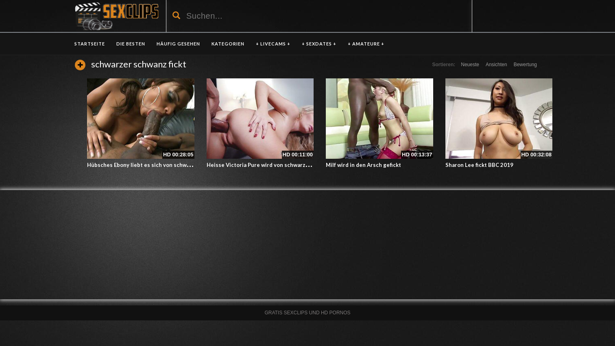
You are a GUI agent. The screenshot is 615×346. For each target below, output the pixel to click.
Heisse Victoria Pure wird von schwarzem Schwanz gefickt (281, 165)
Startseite (89, 43)
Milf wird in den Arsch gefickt (363, 165)
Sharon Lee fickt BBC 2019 (479, 165)
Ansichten (496, 64)
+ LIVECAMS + (273, 43)
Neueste (470, 64)
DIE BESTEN (130, 43)
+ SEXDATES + (319, 43)
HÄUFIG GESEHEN (178, 43)
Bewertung (525, 64)
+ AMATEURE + (366, 43)
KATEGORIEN (228, 43)
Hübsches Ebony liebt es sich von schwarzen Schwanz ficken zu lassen (177, 165)
